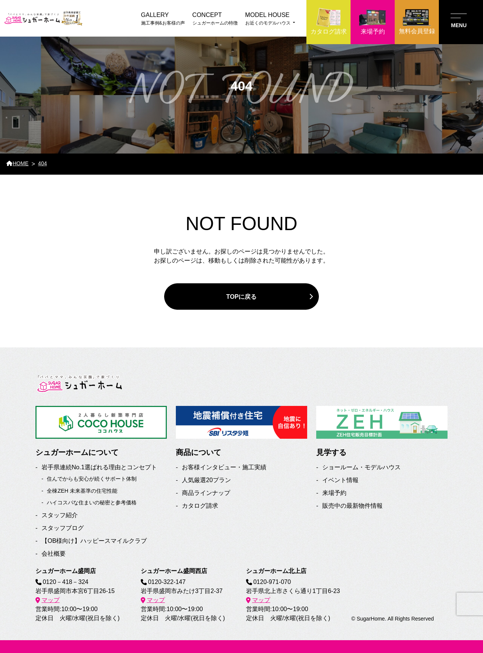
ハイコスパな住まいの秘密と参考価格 (92, 502)
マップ (51, 600)
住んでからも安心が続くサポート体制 (92, 479)
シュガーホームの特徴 (215, 18)
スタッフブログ (63, 528)
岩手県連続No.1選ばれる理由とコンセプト (99, 467)
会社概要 (54, 553)
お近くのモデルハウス (270, 18)
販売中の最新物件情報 (352, 505)
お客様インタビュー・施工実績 (224, 467)
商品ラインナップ (206, 493)
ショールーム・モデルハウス (361, 467)
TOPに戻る (241, 296)
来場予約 (334, 493)
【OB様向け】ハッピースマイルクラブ (94, 541)
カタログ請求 (200, 505)
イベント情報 (340, 480)
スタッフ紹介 (60, 515)
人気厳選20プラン (206, 480)
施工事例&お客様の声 (163, 18)
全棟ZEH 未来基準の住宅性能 (82, 491)
